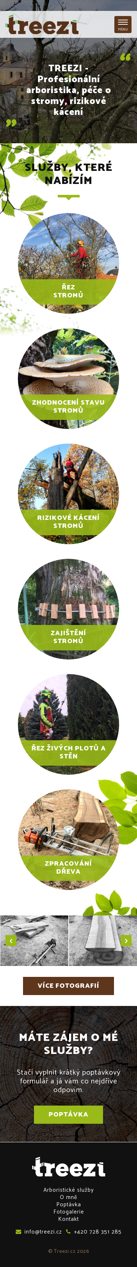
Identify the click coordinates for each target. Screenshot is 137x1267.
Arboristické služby (68, 1190)
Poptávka (68, 1114)
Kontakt (68, 1219)
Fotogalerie (68, 1211)
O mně (68, 1197)
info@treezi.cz (39, 1232)
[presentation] (10, 940)
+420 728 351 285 (94, 1232)
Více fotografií (68, 986)
